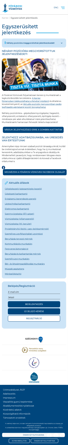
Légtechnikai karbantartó (17, 204)
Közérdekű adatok (12, 410)
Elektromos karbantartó (17, 209)
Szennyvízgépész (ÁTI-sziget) (19, 214)
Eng (56, 7)
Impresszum (9, 398)
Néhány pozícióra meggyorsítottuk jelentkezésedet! (30, 43)
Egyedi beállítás (19, 441)
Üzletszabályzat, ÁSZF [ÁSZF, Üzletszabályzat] (14, 390)
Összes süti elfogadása (33, 435)
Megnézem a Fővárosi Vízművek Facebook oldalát (34, 172)
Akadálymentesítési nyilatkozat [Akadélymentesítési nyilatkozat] (18, 406)
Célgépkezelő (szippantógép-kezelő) (23, 189)
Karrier (5, 18)
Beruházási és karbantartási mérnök (23, 254)
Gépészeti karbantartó (16, 194)
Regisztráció (34, 318)
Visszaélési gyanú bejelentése (17, 402)
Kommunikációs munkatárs (18, 244)
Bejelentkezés (34, 304)
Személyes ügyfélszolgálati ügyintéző (24, 234)
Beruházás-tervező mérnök (19, 239)
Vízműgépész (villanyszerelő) (19, 219)
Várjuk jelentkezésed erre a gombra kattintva (33, 130)
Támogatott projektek (14, 418)
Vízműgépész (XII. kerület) (18, 224)
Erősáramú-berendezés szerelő (20, 199)
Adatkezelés (9, 394)
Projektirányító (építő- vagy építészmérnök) (27, 229)
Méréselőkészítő (13, 274)
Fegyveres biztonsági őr (16, 249)
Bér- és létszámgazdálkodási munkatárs (25, 264)
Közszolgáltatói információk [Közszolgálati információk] (16, 414)
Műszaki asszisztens (14, 269)
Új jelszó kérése (34, 311)
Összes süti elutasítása (44, 441)
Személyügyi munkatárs (17, 259)
